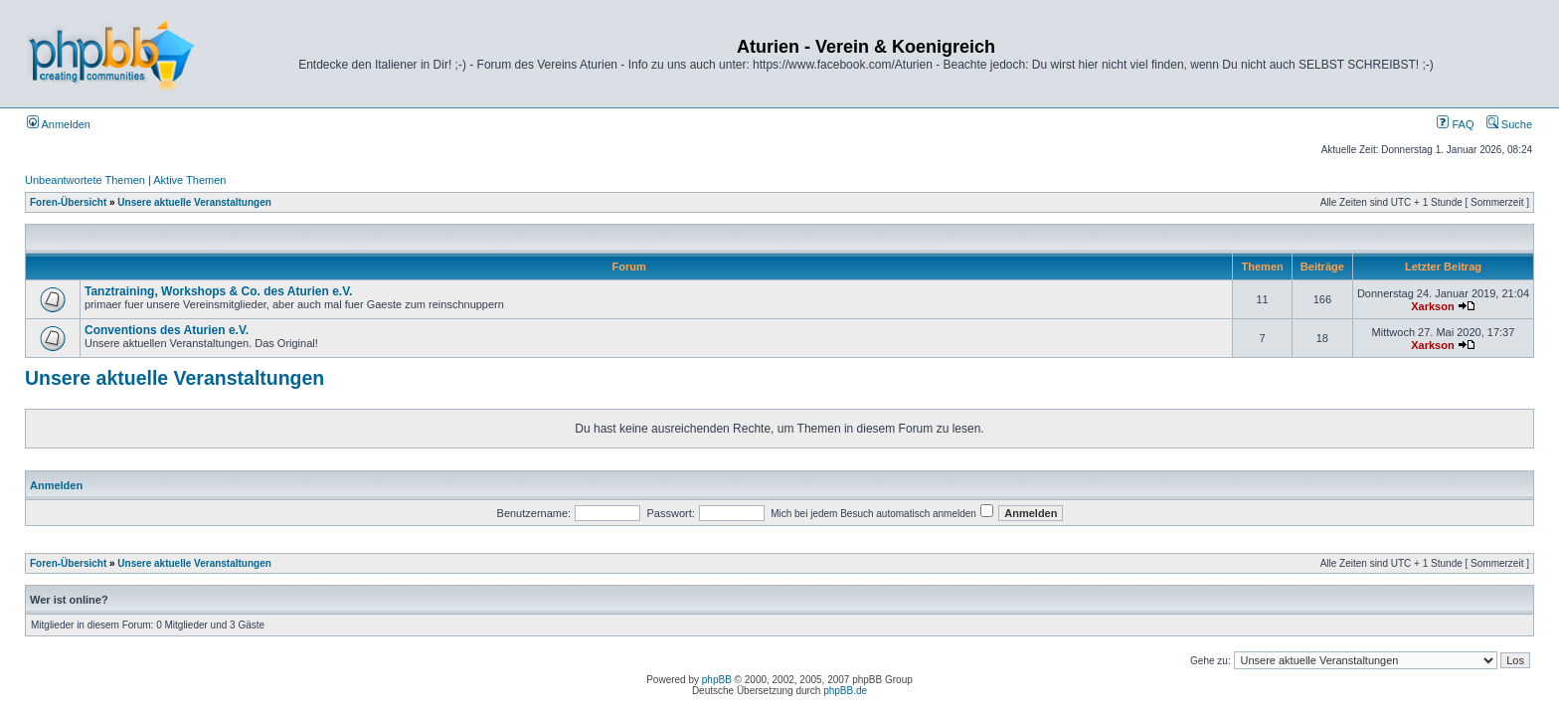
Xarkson (1432, 306)
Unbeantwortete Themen (85, 180)
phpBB (717, 679)
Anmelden (58, 124)
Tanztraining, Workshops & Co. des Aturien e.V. (218, 291)
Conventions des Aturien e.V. (167, 330)
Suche (1509, 124)
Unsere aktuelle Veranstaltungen (194, 202)
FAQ (1455, 124)
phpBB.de (845, 690)
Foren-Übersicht (68, 202)
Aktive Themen (189, 180)
